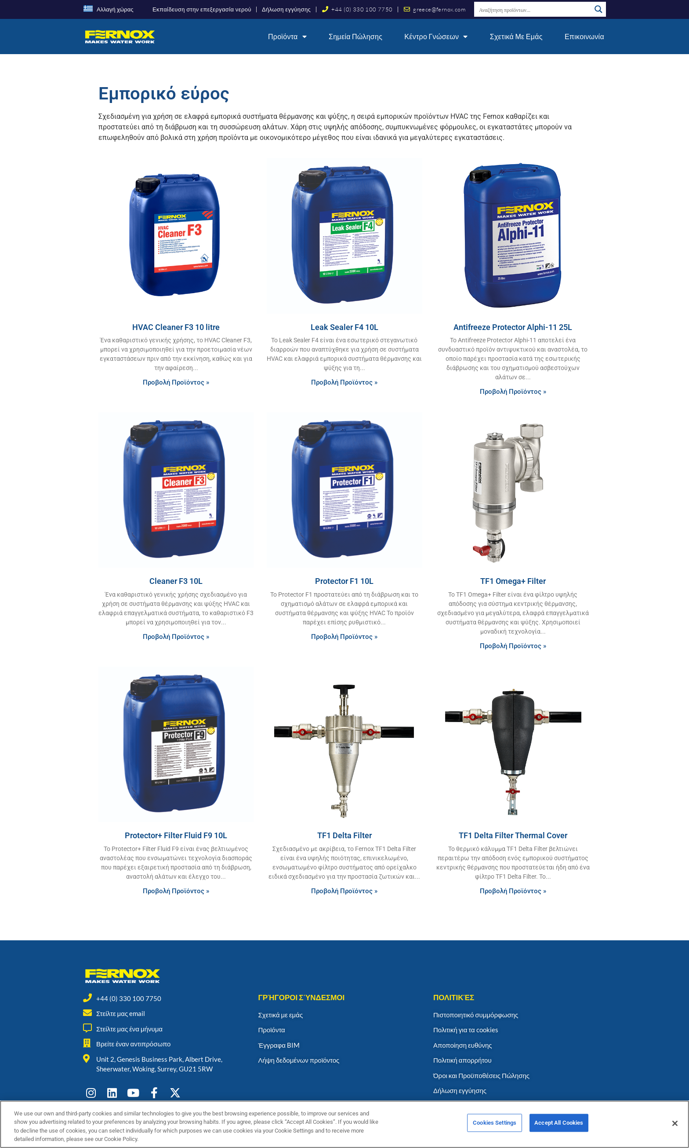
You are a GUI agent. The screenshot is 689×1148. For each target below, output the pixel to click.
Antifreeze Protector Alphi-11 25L (512, 327)
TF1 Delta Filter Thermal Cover (513, 835)
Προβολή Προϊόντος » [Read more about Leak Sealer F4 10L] (344, 382)
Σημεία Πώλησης (355, 36)
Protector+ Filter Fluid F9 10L (176, 835)
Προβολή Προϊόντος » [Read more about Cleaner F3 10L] (176, 637)
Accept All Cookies (558, 1128)
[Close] (675, 1127)
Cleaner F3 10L (176, 581)
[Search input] (533, 9)
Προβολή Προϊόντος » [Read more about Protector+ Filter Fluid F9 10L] (176, 891)
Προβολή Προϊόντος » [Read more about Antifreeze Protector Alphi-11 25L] (513, 392)
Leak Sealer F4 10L (344, 327)
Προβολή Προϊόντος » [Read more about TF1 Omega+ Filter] (513, 646)
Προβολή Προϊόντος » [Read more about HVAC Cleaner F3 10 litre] (176, 382)
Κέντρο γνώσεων (436, 36)
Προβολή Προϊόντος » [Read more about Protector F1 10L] (344, 637)
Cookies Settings (494, 1128)
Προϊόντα (287, 36)
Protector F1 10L (344, 581)
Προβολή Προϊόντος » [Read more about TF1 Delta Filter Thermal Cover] (513, 891)
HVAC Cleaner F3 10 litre (176, 327)
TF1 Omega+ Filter (513, 581)
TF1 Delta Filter (344, 835)
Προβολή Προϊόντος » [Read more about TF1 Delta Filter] (344, 891)
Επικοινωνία (584, 36)
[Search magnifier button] (598, 9)
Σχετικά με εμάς (516, 36)
